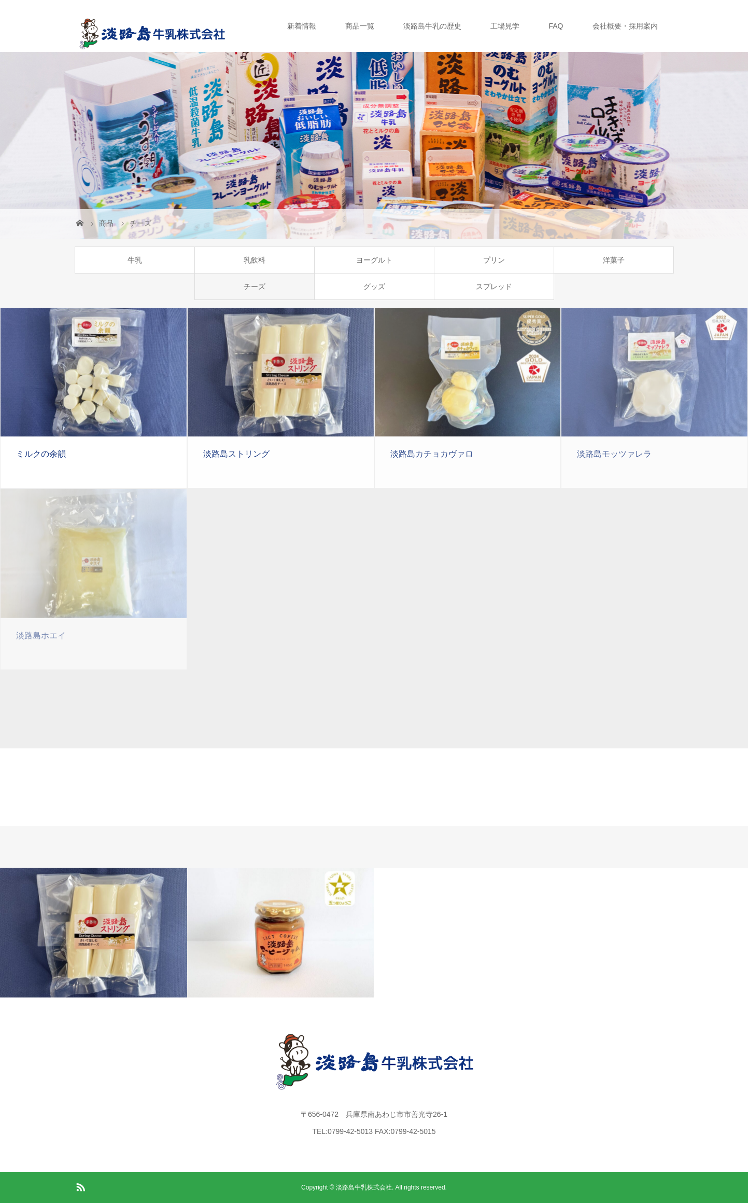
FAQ (555, 26)
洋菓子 (614, 260)
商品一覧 (359, 26)
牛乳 (135, 260)
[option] (93, 932)
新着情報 (301, 26)
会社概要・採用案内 (625, 26)
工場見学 (504, 26)
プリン (494, 260)
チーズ (254, 286)
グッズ (374, 286)
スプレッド (494, 286)
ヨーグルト (374, 260)
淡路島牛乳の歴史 (432, 26)
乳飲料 (254, 260)
